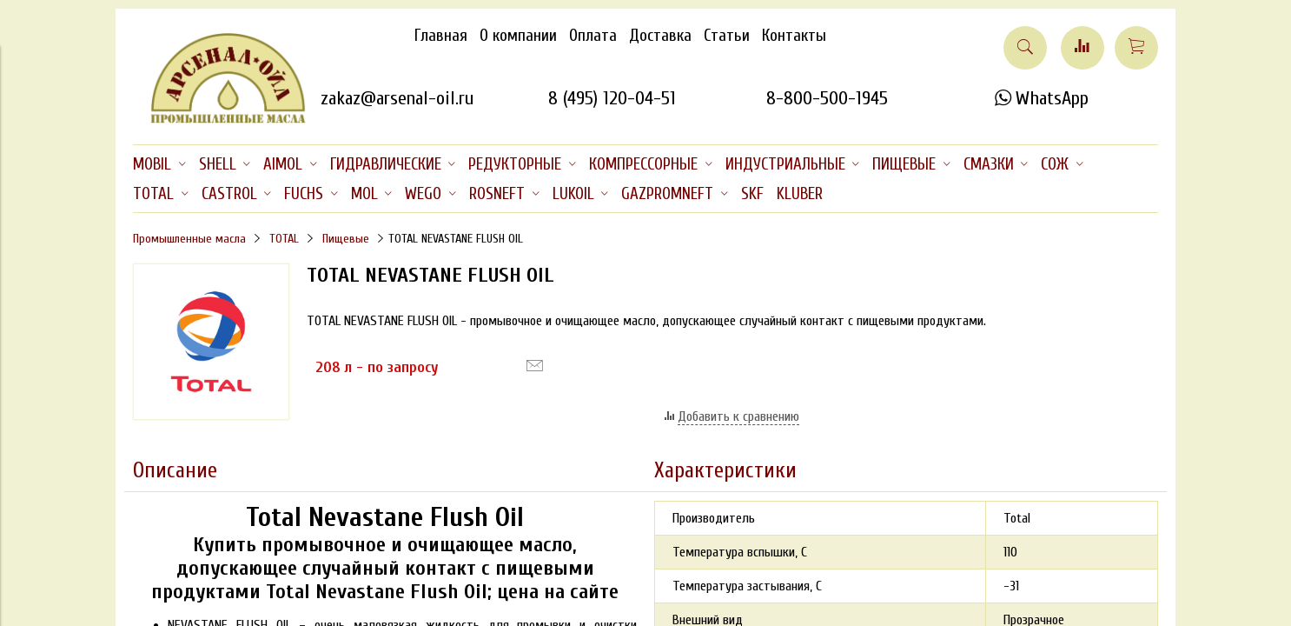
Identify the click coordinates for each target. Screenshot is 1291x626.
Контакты (794, 35)
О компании (518, 35)
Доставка (660, 35)
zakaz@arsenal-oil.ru (397, 98)
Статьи (727, 35)
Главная (440, 35)
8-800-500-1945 (827, 98)
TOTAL (284, 238)
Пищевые (345, 238)
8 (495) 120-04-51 (612, 98)
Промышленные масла (189, 238)
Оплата (593, 35)
